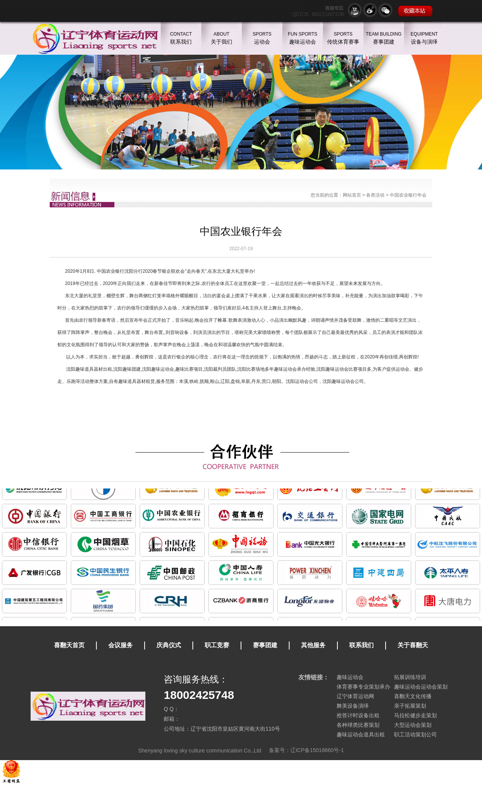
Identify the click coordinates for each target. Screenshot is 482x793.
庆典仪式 (168, 645)
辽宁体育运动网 (355, 696)
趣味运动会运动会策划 (421, 687)
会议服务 (120, 645)
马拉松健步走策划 (415, 715)
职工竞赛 (217, 645)
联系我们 (361, 645)
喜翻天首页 (69, 645)
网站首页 (352, 195)
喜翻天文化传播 (413, 696)
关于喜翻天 (412, 645)
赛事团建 (265, 645)
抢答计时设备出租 (358, 715)
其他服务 (313, 645)
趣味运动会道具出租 (361, 734)
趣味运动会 (350, 677)
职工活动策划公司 (415, 734)
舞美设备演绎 (353, 706)
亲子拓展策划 (410, 706)
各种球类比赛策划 (358, 725)
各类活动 (375, 195)
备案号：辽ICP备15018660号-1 (306, 750)
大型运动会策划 (413, 725)
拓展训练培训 (410, 677)
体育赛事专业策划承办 (363, 687)
